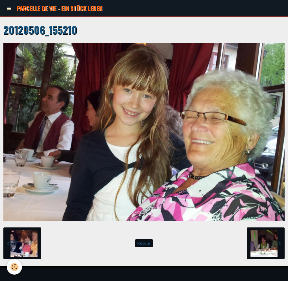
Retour (144, 243)
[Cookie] (14, 267)
